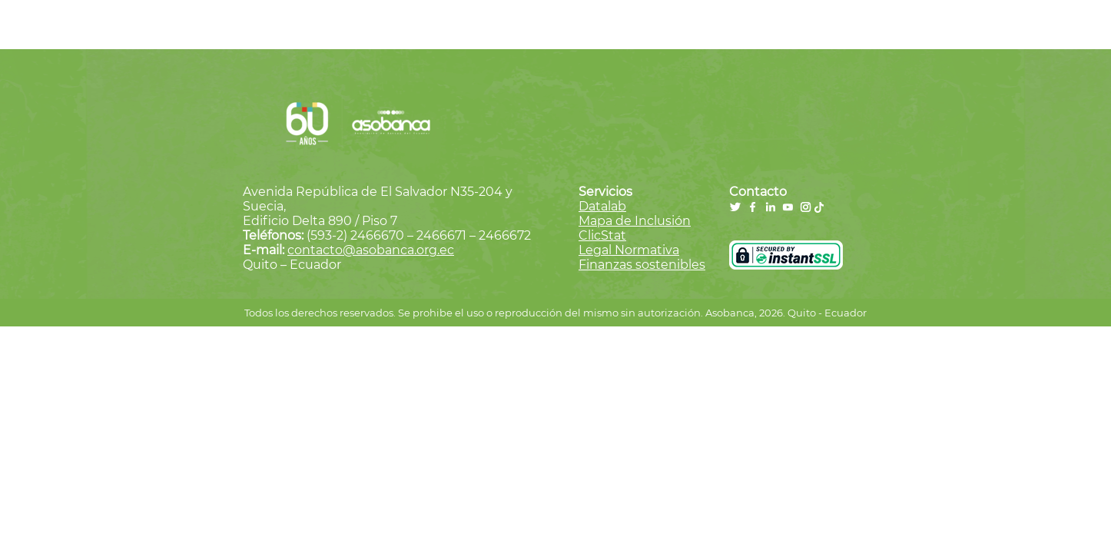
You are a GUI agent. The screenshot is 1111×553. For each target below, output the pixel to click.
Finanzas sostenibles (642, 264)
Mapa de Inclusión (635, 221)
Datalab (602, 206)
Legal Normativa (629, 250)
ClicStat (602, 235)
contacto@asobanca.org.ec (370, 250)
